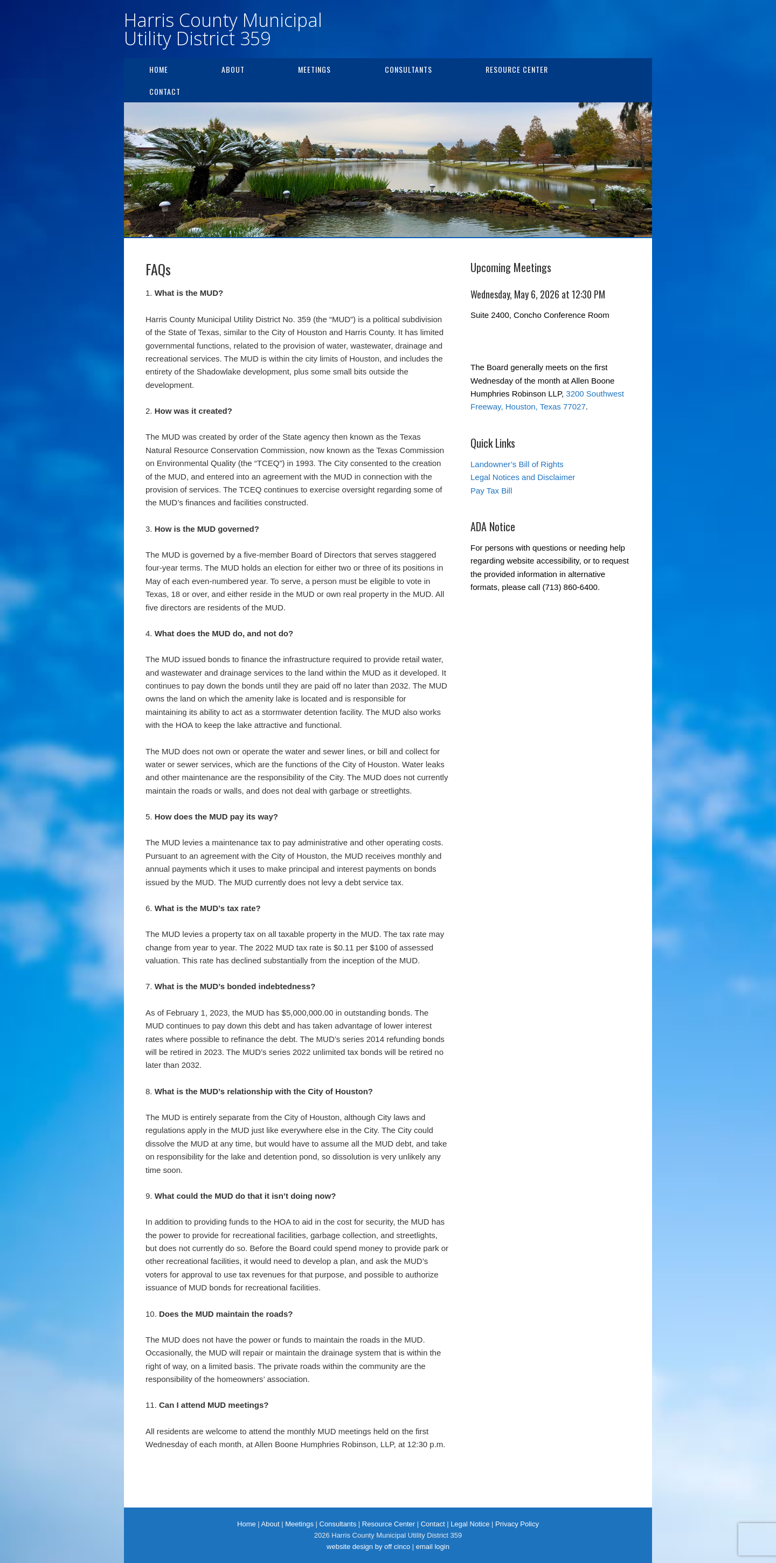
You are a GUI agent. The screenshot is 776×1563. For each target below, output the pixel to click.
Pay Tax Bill (491, 490)
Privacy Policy (517, 1524)
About (233, 69)
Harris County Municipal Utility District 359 (223, 29)
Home (158, 69)
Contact (165, 91)
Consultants (408, 69)
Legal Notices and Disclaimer (522, 477)
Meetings (314, 69)
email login (432, 1547)
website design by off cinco (368, 1547)
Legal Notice (470, 1524)
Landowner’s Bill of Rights (517, 464)
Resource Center (517, 69)
